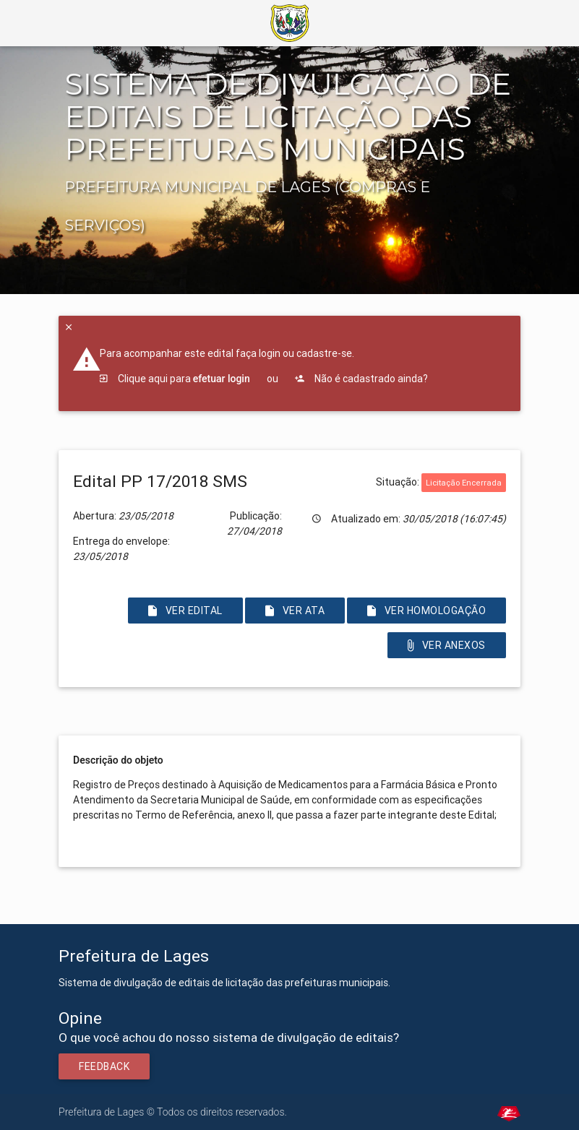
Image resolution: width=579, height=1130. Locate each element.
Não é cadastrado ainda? (361, 378)
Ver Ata (295, 611)
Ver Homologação (426, 611)
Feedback (104, 1066)
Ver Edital (185, 611)
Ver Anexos (447, 645)
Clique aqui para (175, 378)
